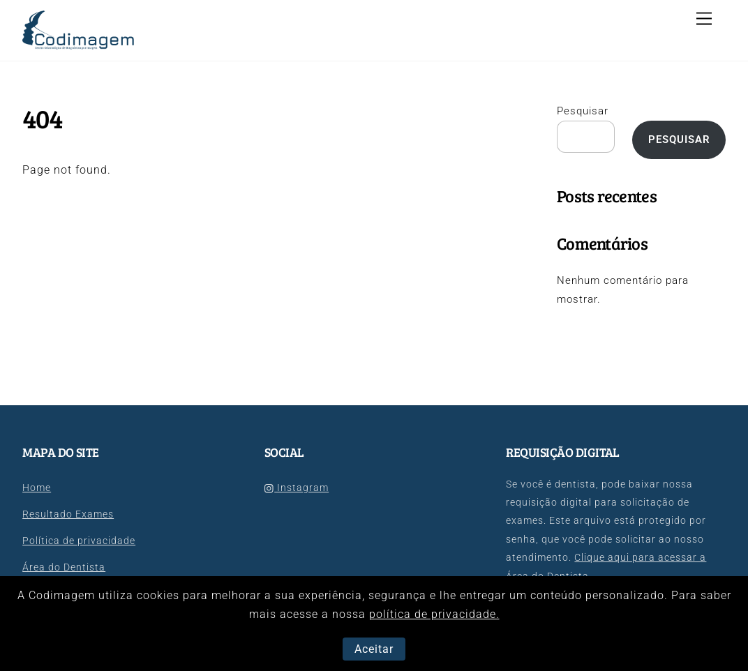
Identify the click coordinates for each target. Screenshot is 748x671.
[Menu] (704, 19)
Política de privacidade (78, 541)
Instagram (296, 488)
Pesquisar (582, 111)
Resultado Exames (68, 514)
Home (36, 488)
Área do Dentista (63, 567)
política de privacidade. (434, 614)
